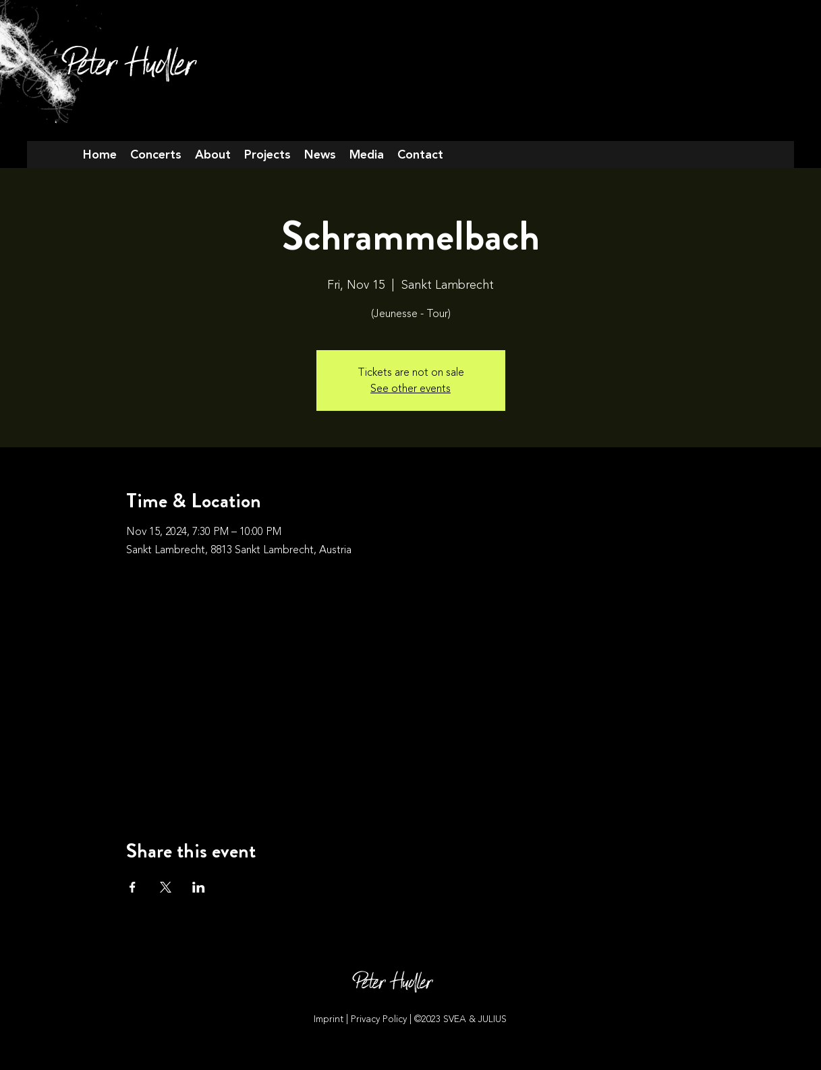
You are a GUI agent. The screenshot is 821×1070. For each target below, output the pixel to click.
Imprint (328, 1019)
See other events (410, 389)
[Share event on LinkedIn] (198, 887)
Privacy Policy (380, 1019)
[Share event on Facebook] (132, 887)
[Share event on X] (165, 887)
